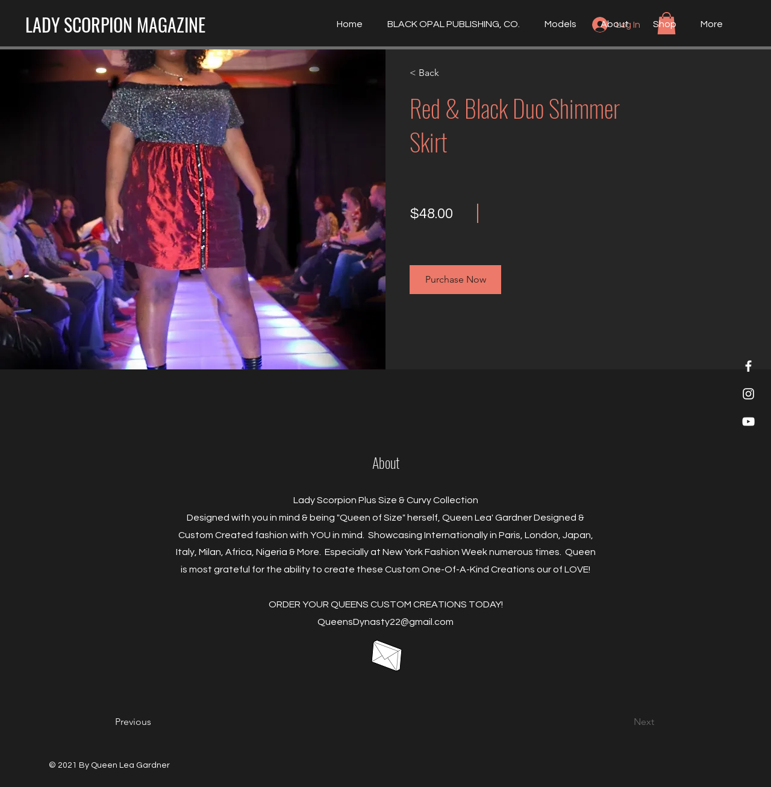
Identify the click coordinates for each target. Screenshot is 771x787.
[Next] (621, 722)
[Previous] (149, 722)
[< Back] (444, 73)
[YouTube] (748, 421)
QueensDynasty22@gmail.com (385, 622)
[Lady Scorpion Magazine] (748, 366)
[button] (455, 279)
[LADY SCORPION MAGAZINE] (115, 24)
